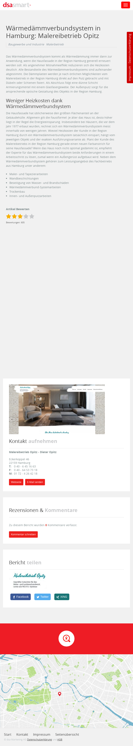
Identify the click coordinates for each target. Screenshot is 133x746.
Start (7, 734)
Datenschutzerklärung (129, 48)
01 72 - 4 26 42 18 (25, 473)
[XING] (61, 597)
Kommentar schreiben (23, 534)
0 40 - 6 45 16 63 (25, 466)
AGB (59, 739)
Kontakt (22, 734)
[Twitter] (42, 597)
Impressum (129, 73)
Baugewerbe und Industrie (26, 44)
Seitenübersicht (67, 734)
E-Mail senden (35, 482)
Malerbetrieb (55, 44)
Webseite (16, 482)
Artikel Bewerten (17, 209)
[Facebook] (20, 597)
